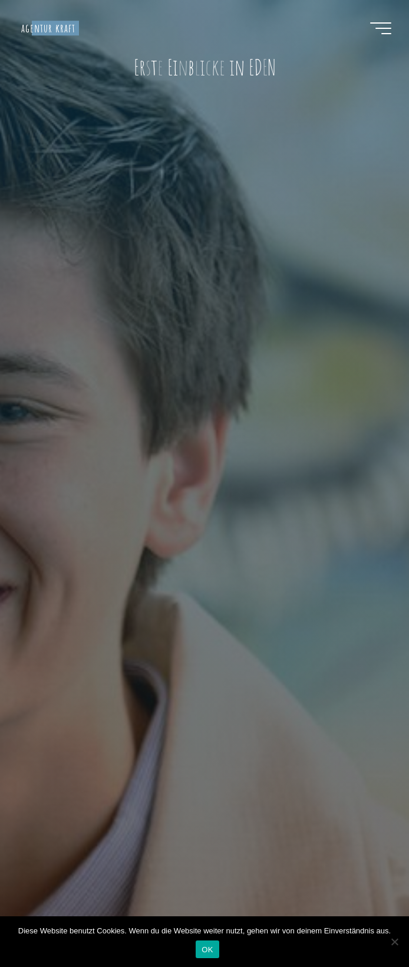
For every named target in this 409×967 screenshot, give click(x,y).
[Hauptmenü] (380, 28)
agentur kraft (48, 28)
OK (207, 949)
